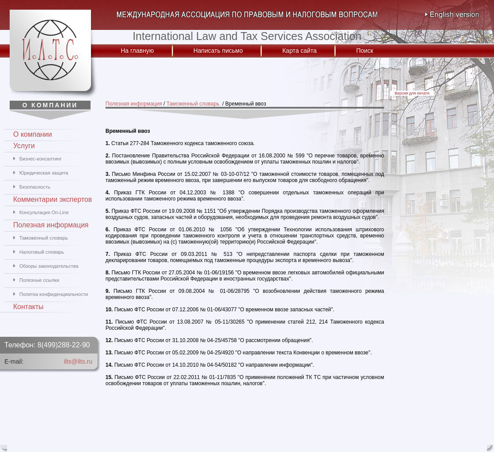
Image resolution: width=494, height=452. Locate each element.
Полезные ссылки (39, 280)
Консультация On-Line (44, 212)
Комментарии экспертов (52, 199)
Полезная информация (133, 104)
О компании (32, 134)
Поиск (364, 50)
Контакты (28, 306)
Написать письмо (218, 50)
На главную (137, 50)
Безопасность (34, 187)
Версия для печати (412, 93)
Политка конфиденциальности (53, 294)
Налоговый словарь (41, 252)
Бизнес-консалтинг (40, 158)
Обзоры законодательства (48, 266)
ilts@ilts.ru (78, 361)
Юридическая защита (43, 172)
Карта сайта (299, 50)
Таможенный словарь (194, 104)
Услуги (24, 145)
